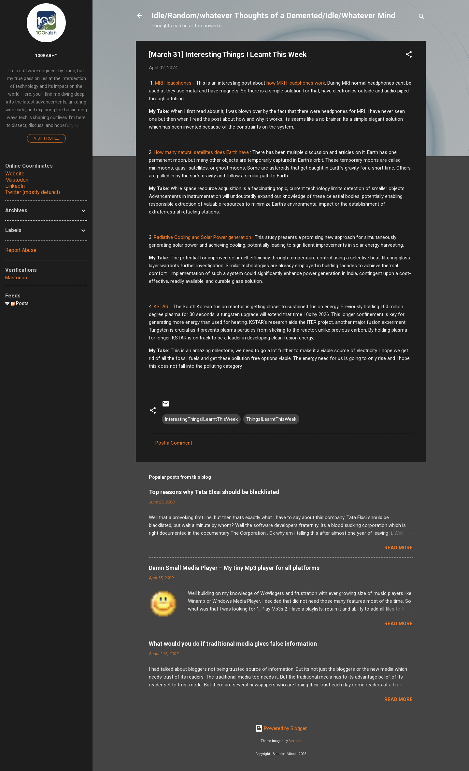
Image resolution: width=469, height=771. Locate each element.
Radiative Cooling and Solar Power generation (202, 237)
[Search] (422, 18)
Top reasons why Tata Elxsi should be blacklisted (214, 492)
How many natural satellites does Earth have (202, 152)
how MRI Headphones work (295, 83)
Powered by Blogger (281, 728)
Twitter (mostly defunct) (32, 192)
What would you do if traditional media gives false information (233, 643)
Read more (398, 548)
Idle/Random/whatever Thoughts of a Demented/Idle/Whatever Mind (273, 15)
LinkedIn (15, 186)
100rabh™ (46, 55)
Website (14, 174)
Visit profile (46, 138)
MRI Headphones (173, 83)
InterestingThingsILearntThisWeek (201, 419)
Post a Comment (173, 443)
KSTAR (161, 307)
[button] (409, 55)
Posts (20, 303)
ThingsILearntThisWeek (271, 419)
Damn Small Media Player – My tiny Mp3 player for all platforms (234, 567)
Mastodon (16, 180)
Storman (295, 741)
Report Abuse (20, 250)
